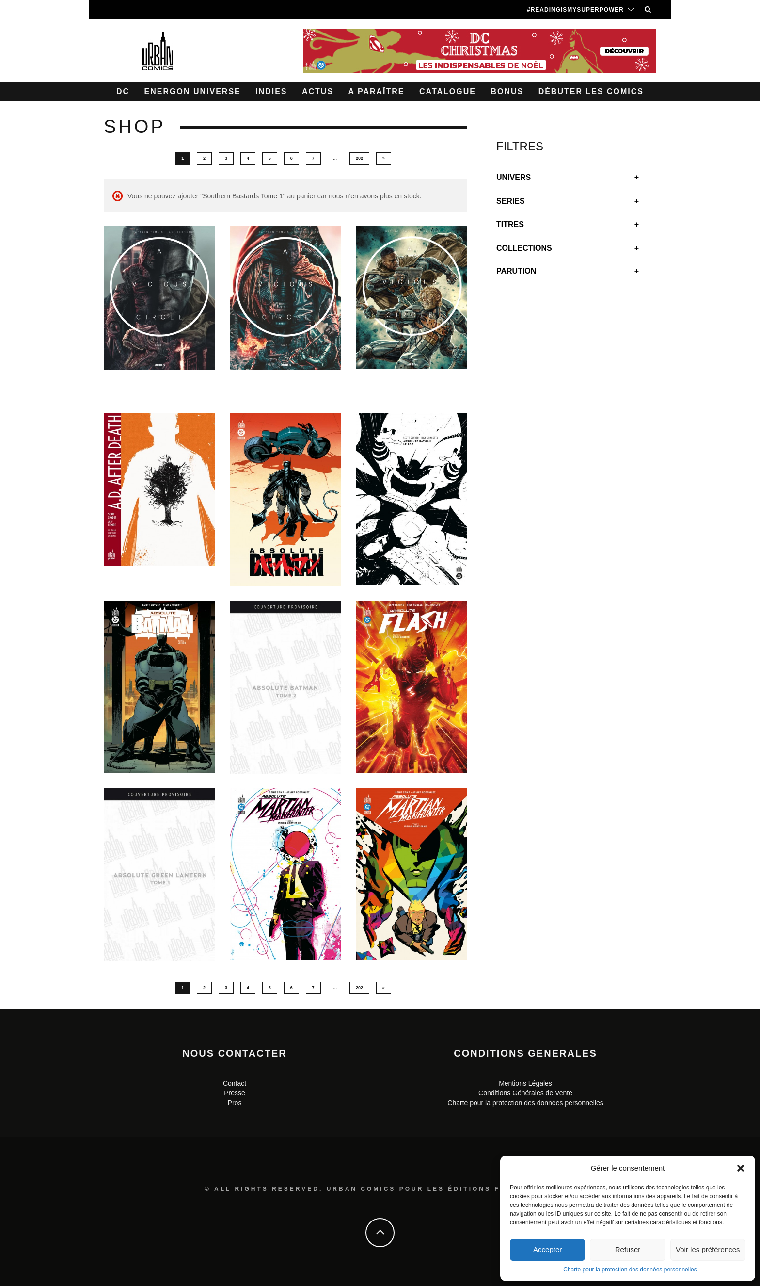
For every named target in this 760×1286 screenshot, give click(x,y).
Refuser (628, 1249)
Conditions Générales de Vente (525, 1093)
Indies (271, 91)
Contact (234, 1083)
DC (122, 91)
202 (359, 158)
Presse (234, 1093)
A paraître (376, 91)
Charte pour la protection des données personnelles (630, 1269)
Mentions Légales (525, 1083)
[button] (740, 1168)
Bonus (507, 91)
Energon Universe (192, 91)
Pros (235, 1103)
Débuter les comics (591, 91)
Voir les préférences (708, 1249)
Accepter (547, 1249)
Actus (317, 91)
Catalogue (447, 91)
